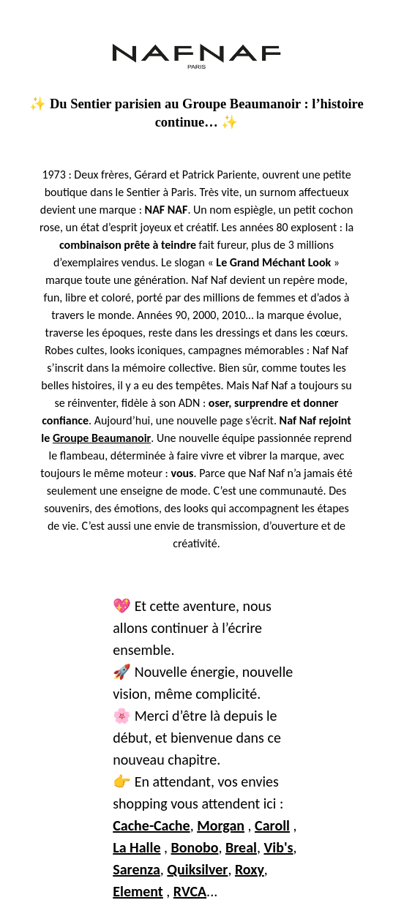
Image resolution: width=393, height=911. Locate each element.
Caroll (272, 825)
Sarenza (136, 869)
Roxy (249, 869)
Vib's (278, 847)
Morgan (220, 825)
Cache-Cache (151, 825)
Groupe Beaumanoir (102, 438)
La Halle (136, 847)
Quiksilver (197, 869)
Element (138, 891)
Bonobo (195, 847)
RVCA (189, 891)
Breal (241, 847)
